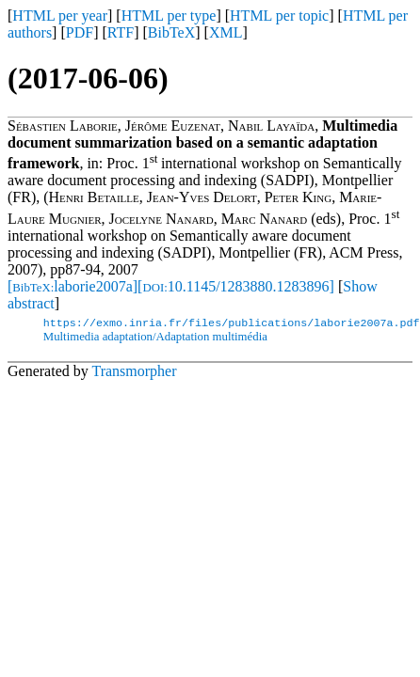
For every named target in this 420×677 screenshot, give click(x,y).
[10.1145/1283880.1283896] (235, 286)
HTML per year (59, 16)
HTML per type (169, 16)
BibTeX (171, 32)
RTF (120, 32)
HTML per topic (279, 16)
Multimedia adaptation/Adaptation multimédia (155, 338)
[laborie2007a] (72, 286)
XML (226, 32)
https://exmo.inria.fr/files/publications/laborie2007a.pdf (231, 324)
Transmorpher (133, 373)
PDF (79, 32)
